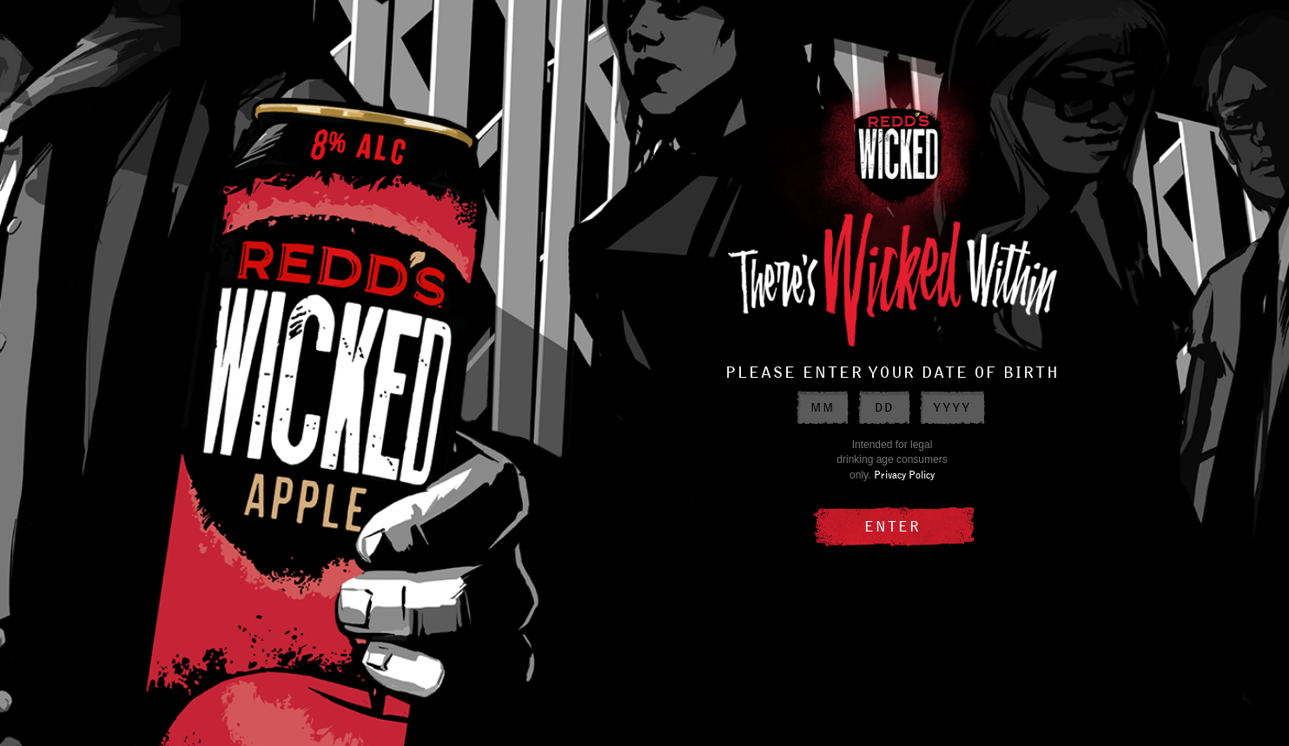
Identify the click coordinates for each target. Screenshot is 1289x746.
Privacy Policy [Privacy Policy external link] (904, 474)
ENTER (892, 525)
